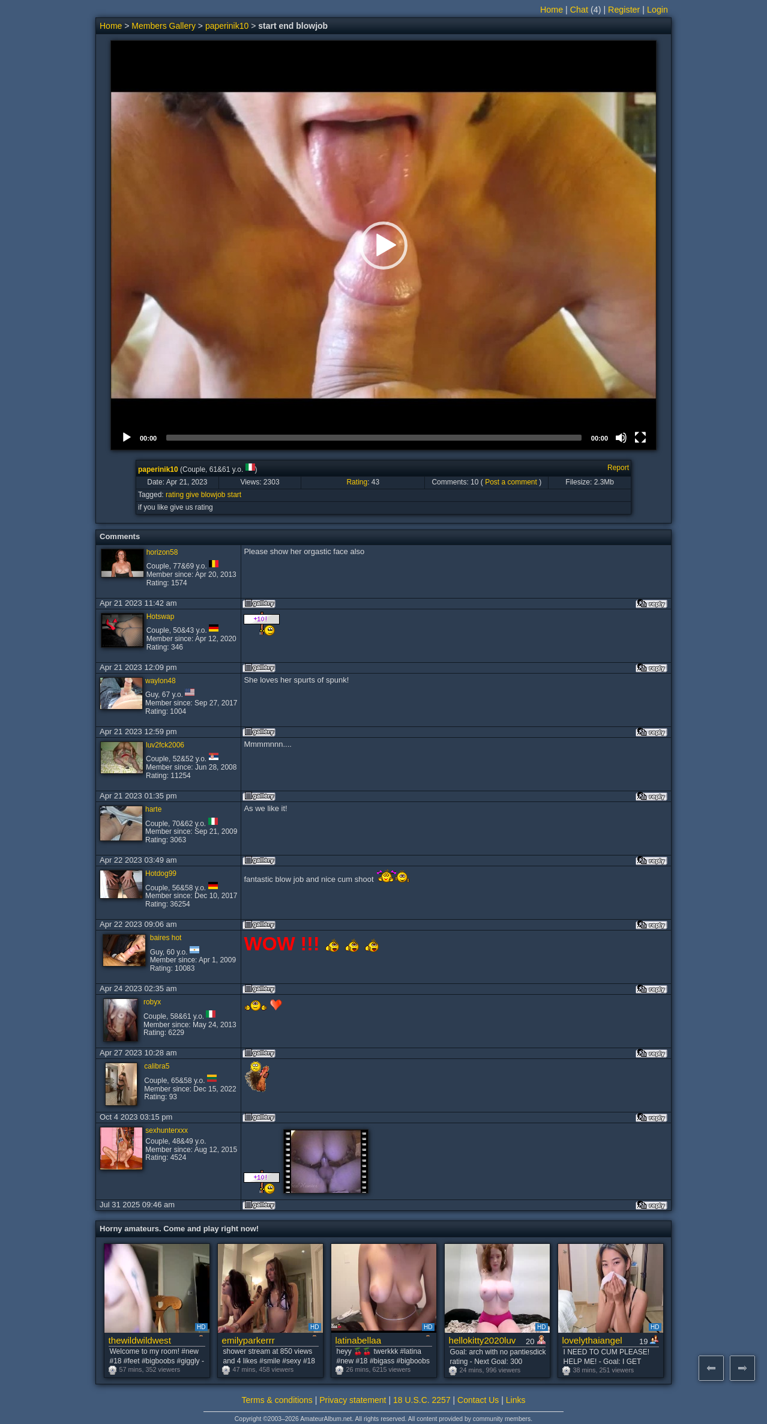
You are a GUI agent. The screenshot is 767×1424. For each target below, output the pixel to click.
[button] (383, 246)
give (192, 494)
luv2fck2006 (165, 745)
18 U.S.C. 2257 (422, 1400)
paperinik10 (226, 26)
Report (618, 467)
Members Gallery (163, 26)
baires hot (166, 938)
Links (516, 1400)
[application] (383, 245)
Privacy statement (352, 1400)
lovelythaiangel (592, 1340)
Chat (579, 9)
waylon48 (160, 681)
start (234, 494)
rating (175, 494)
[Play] (127, 438)
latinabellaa (358, 1340)
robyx (152, 1002)
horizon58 (162, 552)
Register (624, 9)
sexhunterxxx (166, 1130)
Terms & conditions (277, 1400)
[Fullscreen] (640, 438)
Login (657, 9)
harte (153, 809)
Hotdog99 (160, 873)
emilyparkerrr (248, 1340)
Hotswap (160, 616)
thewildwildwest (140, 1340)
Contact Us (478, 1400)
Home (551, 9)
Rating (356, 482)
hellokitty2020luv (482, 1340)
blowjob (213, 494)
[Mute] (621, 438)
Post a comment (511, 482)
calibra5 (156, 1066)
